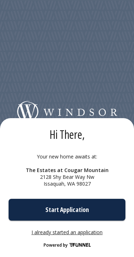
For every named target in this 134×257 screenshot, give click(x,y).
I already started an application (67, 232)
